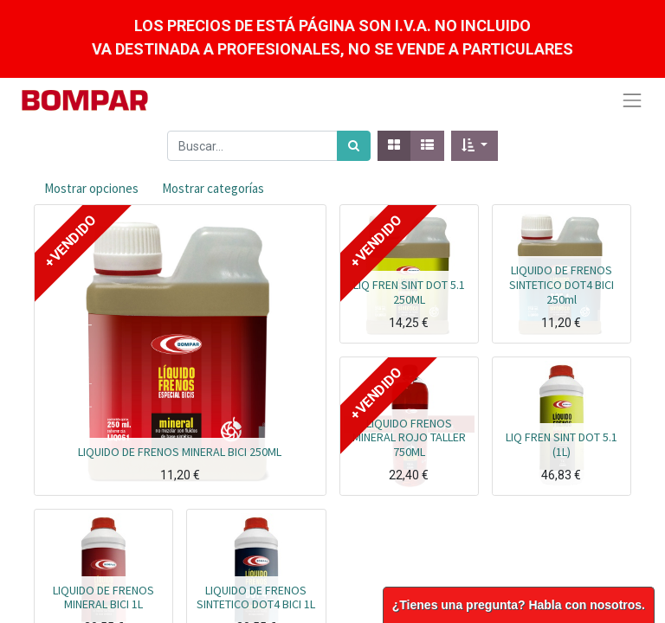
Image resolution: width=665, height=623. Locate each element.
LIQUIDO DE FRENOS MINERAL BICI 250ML (179, 451)
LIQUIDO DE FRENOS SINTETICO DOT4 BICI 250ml (561, 284)
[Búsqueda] (354, 146)
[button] (474, 146)
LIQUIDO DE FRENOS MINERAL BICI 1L (103, 597)
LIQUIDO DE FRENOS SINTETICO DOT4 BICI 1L (256, 597)
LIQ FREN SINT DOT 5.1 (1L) (561, 444)
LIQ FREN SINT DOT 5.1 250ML (409, 292)
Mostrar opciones (91, 188)
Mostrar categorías (213, 188)
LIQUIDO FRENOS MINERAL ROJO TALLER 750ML (409, 437)
